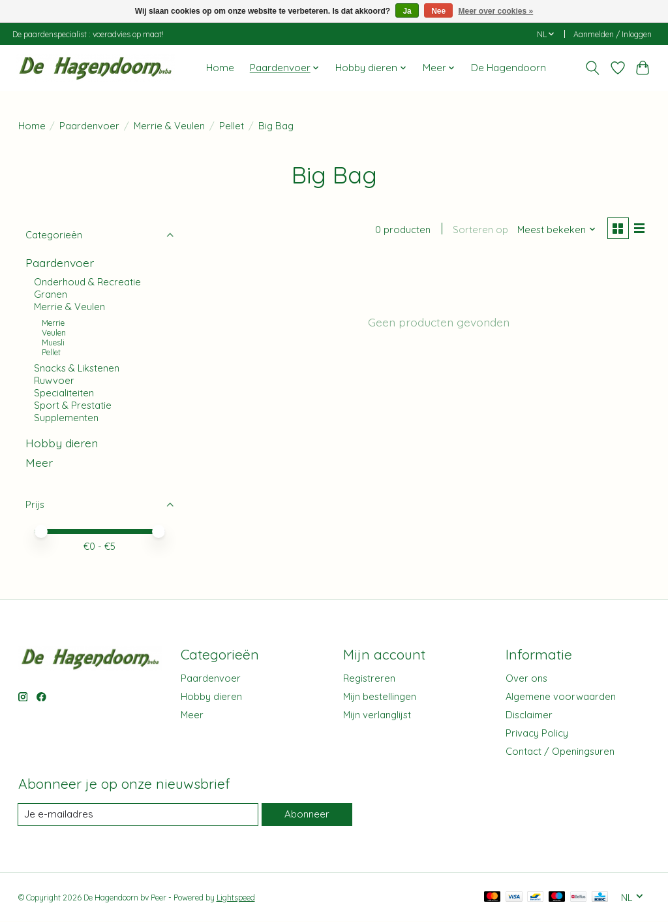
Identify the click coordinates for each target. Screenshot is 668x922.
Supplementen (66, 417)
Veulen (54, 333)
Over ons (526, 678)
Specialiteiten (64, 393)
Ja (406, 11)
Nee (438, 11)
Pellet (231, 125)
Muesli (53, 342)
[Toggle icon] (592, 68)
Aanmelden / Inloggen (612, 34)
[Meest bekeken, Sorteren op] (554, 230)
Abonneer (306, 814)
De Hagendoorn (508, 67)
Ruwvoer (54, 380)
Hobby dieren (61, 443)
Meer (39, 462)
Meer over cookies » (496, 11)
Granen (50, 294)
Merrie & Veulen (169, 125)
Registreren (369, 678)
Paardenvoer (89, 125)
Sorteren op (478, 230)
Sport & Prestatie (73, 405)
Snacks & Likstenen (76, 368)
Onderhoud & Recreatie (87, 282)
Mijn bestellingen (379, 696)
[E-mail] (137, 815)
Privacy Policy (537, 733)
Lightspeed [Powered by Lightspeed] (236, 897)
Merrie (53, 323)
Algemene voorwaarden (561, 696)
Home (220, 67)
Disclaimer (529, 714)
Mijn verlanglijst (377, 714)
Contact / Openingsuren (560, 751)
